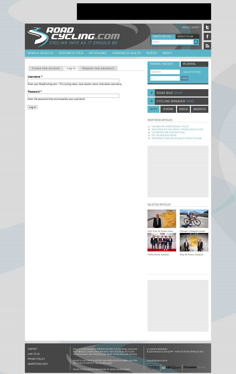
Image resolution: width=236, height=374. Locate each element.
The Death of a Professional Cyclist (170, 127)
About (167, 53)
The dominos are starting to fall (168, 132)
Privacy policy (36, 359)
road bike (170, 93)
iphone (168, 109)
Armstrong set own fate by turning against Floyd (177, 129)
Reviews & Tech (71, 53)
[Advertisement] (144, 11)
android (199, 109)
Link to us (34, 354)
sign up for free (191, 72)
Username (35, 77)
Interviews (98, 53)
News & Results (40, 53)
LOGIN (184, 78)
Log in (72, 68)
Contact (195, 27)
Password (35, 91)
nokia (183, 109)
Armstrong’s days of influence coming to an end (177, 138)
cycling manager (176, 101)
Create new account (46, 68)
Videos (151, 53)
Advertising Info (38, 364)
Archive (185, 27)
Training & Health (126, 53)
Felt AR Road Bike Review (164, 135)
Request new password (98, 68)
